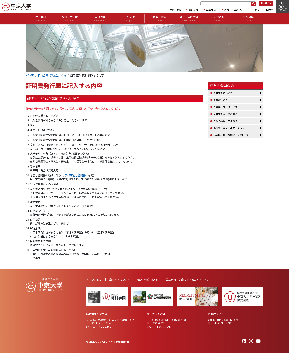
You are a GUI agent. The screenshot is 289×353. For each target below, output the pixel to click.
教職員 (269, 10)
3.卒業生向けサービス (225, 107)
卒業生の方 (212, 10)
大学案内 (40, 18)
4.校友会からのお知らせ (227, 114)
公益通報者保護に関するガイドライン (188, 279)
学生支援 (129, 18)
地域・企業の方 (233, 10)
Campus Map (105, 327)
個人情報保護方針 (147, 279)
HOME (30, 75)
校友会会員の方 (222, 85)
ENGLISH (266, 3)
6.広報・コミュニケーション (229, 128)
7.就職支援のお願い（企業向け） (231, 135)
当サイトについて (119, 279)
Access (91, 327)
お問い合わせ (94, 279)
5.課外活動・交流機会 (225, 121)
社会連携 (248, 18)
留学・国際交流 (189, 18)
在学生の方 (253, 10)
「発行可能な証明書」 (76, 175)
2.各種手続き (221, 100)
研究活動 (219, 18)
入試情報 (99, 18)
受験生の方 (175, 10)
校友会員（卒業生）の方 (52, 75)
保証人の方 (194, 10)
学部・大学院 (70, 18)
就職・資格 (159, 18)
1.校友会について (223, 93)
